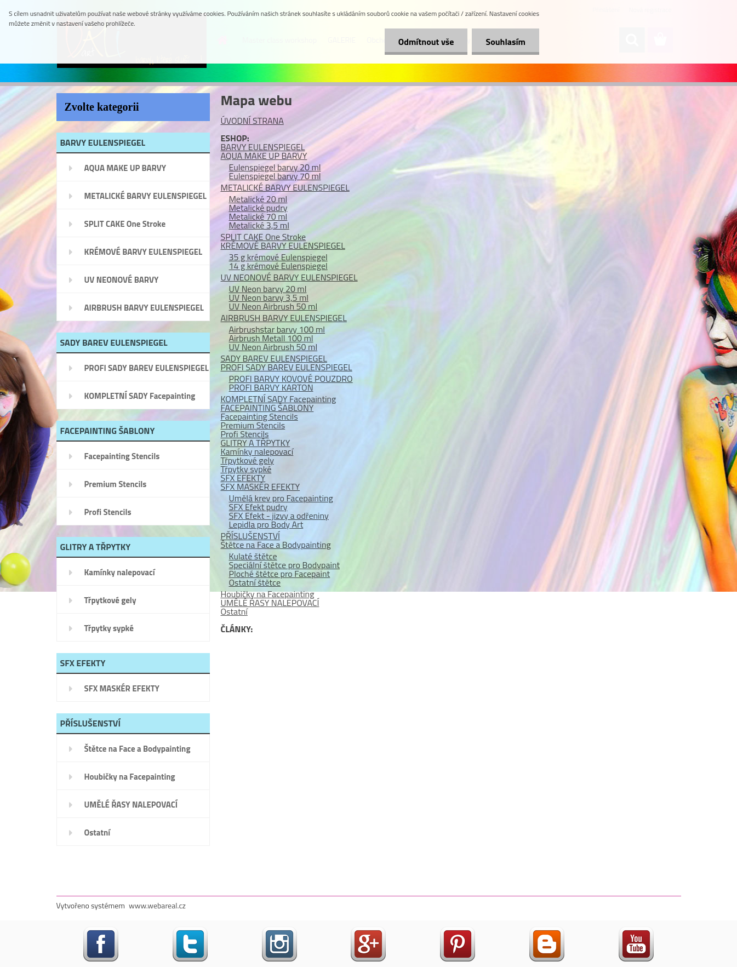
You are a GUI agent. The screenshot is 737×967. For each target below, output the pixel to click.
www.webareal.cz (157, 905)
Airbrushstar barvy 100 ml (277, 329)
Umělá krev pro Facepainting (281, 498)
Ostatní (97, 832)
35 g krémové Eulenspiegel (278, 257)
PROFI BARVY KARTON (271, 387)
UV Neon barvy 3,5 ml (269, 297)
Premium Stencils (115, 484)
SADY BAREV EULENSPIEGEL (274, 358)
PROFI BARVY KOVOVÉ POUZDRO (291, 378)
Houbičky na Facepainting (129, 776)
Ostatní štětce (255, 582)
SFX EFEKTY (243, 477)
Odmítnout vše (426, 41)
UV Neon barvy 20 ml (268, 288)
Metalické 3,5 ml (259, 225)
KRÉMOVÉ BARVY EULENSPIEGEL (143, 251)
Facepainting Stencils (122, 456)
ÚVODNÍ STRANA (252, 120)
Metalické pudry (258, 207)
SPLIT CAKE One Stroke (125, 224)
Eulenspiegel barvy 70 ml (275, 175)
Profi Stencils (108, 512)
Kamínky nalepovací (119, 572)
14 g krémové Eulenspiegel (278, 265)
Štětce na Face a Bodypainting (137, 748)
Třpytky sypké (109, 628)
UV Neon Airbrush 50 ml (273, 306)
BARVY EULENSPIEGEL (263, 146)
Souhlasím (505, 41)
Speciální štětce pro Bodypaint (284, 564)
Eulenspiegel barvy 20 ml (275, 167)
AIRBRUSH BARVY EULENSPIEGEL (144, 307)
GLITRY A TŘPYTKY (255, 442)
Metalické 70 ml (258, 216)
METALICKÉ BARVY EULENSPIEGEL (145, 196)
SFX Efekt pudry (258, 506)
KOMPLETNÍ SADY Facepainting (140, 396)
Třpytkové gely (110, 600)
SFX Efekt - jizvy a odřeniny (279, 515)
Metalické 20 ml (258, 198)
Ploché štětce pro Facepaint (279, 573)
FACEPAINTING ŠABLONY (267, 407)
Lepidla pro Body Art (266, 524)
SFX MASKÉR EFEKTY (121, 688)
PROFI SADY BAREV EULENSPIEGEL (146, 368)
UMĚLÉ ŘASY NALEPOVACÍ (131, 804)
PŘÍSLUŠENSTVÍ (250, 535)
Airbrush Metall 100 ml (271, 338)
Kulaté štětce (253, 556)
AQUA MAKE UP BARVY (125, 168)
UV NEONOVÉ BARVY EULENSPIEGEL (121, 283)
